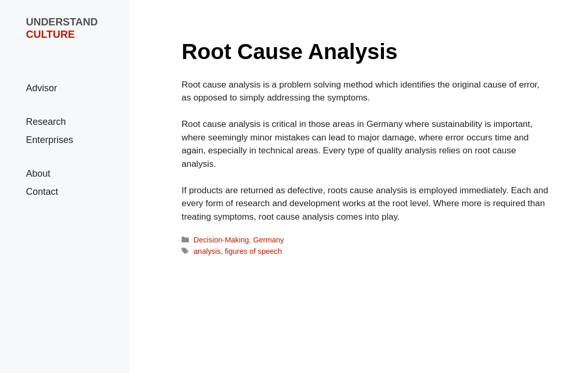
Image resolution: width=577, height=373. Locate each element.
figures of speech (253, 251)
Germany (268, 240)
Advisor (41, 88)
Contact (42, 192)
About (38, 173)
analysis (207, 251)
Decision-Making (221, 240)
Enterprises (49, 140)
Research (46, 122)
